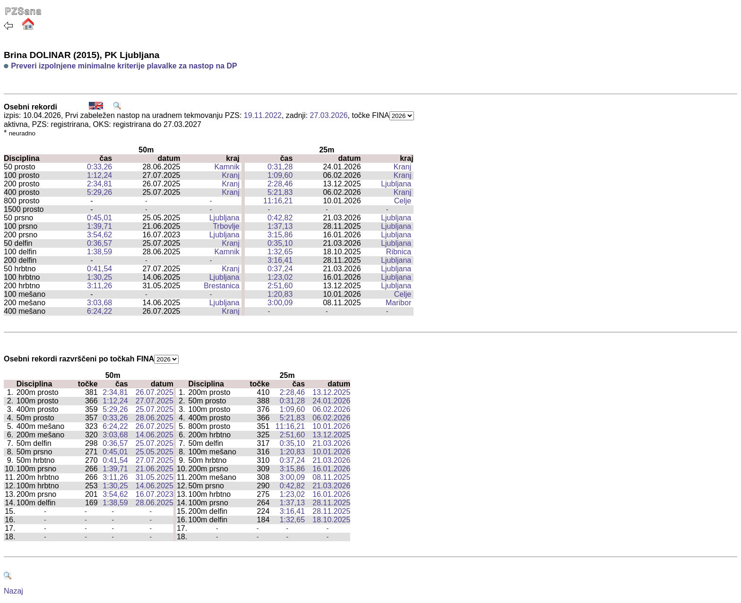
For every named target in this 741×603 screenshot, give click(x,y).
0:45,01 (99, 218)
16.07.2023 (154, 494)
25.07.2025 (154, 409)
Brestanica (222, 286)
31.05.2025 (154, 477)
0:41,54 (99, 269)
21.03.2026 (331, 443)
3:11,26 (99, 286)
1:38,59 (99, 252)
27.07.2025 (154, 401)
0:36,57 (99, 243)
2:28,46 (280, 184)
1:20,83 (280, 294)
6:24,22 (99, 311)
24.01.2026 (331, 401)
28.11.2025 (331, 503)
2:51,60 (280, 286)
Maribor (398, 303)
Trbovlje (226, 226)
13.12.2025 (331, 392)
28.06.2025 (154, 418)
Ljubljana (396, 184)
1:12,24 (99, 175)
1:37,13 (280, 226)
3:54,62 (99, 235)
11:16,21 (278, 201)
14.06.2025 (154, 435)
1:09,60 (280, 175)
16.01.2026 (331, 469)
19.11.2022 (263, 115)
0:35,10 (280, 243)
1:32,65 (280, 252)
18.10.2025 (331, 520)
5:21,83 (280, 192)
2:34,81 (99, 184)
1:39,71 (99, 226)
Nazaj (13, 591)
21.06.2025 (154, 469)
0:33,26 (99, 167)
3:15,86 (280, 235)
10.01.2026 (331, 426)
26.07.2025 (154, 392)
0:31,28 (280, 167)
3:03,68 (99, 303)
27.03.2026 (329, 115)
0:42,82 (280, 218)
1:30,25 (99, 277)
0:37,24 (280, 269)
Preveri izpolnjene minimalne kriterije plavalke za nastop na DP (124, 66)
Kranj (402, 167)
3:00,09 (280, 303)
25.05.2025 (154, 452)
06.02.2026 (331, 409)
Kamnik (226, 167)
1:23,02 (280, 277)
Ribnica (398, 252)
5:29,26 (99, 192)
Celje (402, 201)
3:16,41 (280, 260)
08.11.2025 (331, 477)
